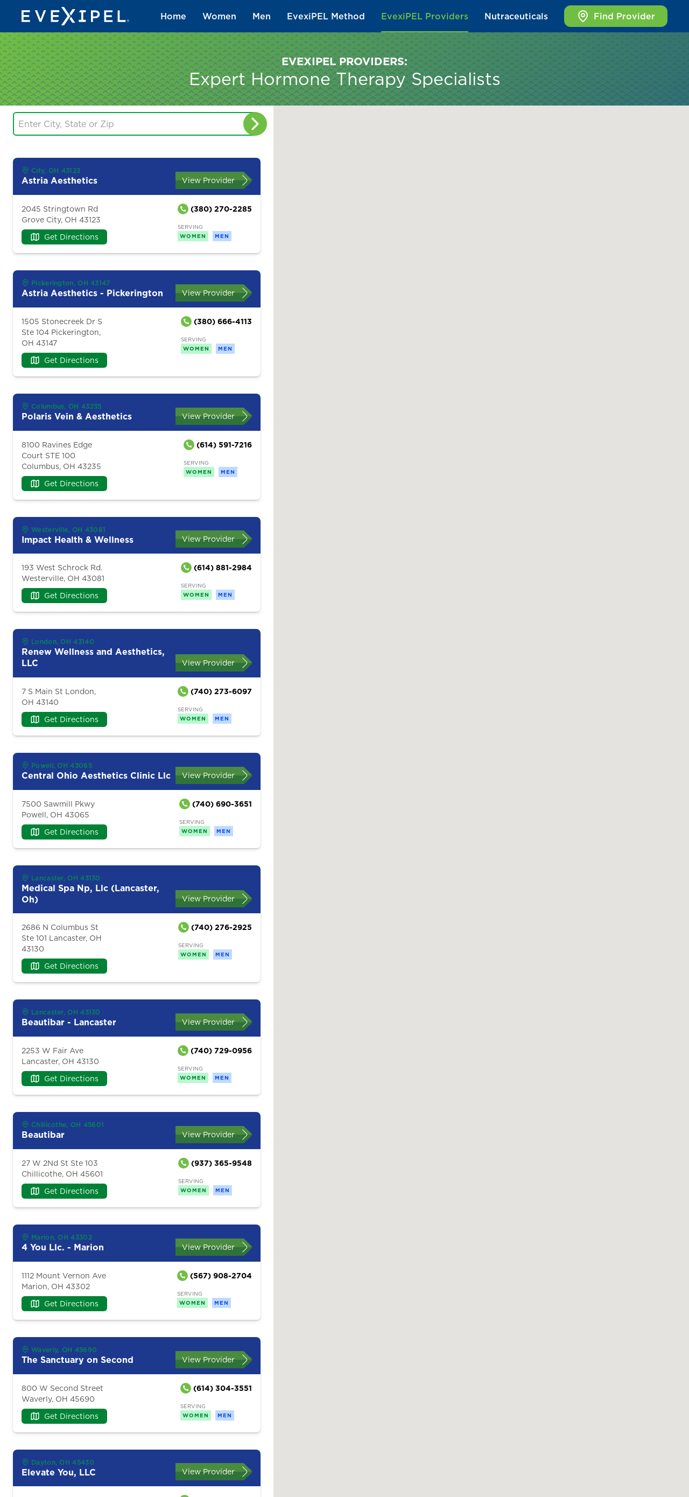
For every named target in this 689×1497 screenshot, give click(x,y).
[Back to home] (75, 16)
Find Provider (615, 16)
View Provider (208, 180)
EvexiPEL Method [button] (326, 16)
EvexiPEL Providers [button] (424, 16)
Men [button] (261, 16)
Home (173, 16)
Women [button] (219, 16)
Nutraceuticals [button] (516, 16)
